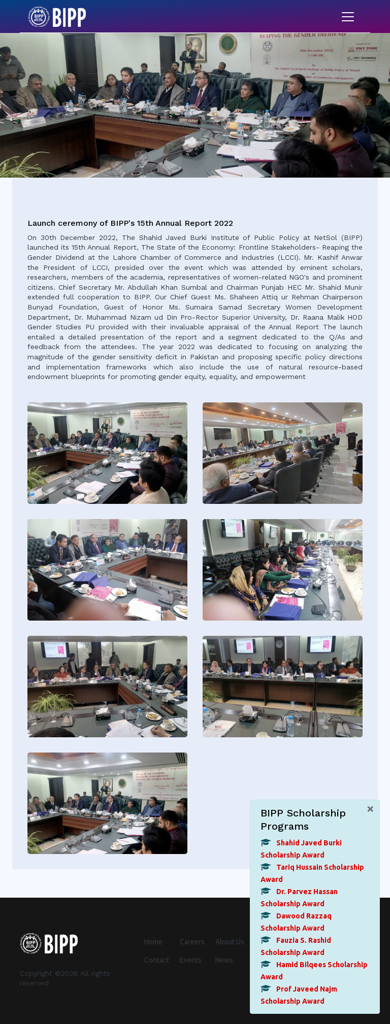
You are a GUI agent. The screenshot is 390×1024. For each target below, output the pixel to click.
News (224, 960)
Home (153, 942)
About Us (229, 942)
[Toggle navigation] (348, 17)
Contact (156, 960)
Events (191, 960)
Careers (192, 942)
